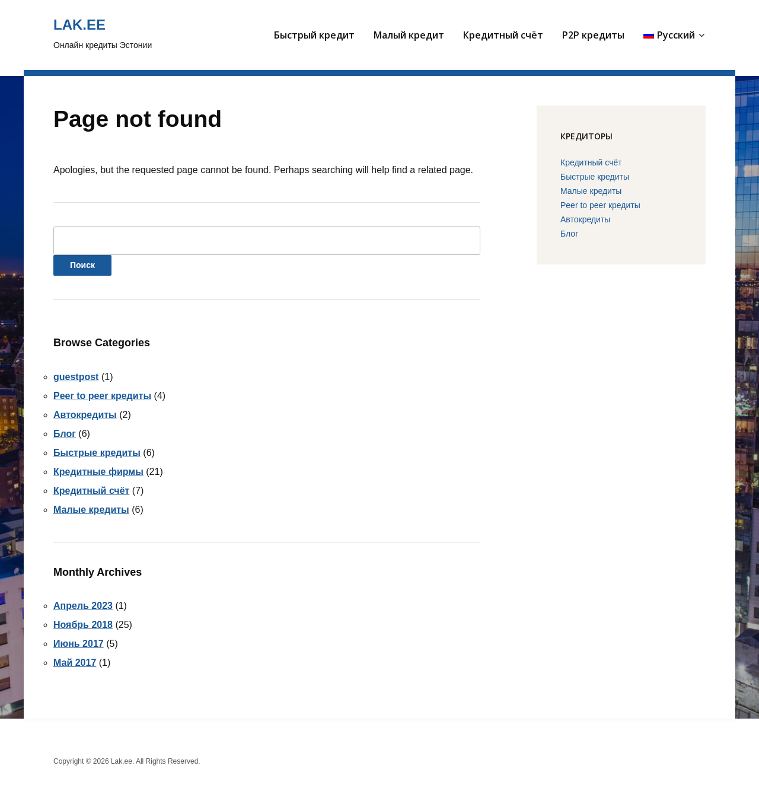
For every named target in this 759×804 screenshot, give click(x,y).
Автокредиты (85, 415)
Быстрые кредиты (97, 453)
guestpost (75, 377)
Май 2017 (74, 663)
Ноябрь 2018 (83, 625)
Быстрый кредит (314, 35)
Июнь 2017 (78, 644)
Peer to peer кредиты (102, 396)
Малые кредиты (91, 510)
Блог (64, 434)
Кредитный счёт (503, 35)
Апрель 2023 (83, 606)
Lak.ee (79, 25)
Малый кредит (409, 35)
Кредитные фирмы (98, 472)
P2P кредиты (593, 35)
